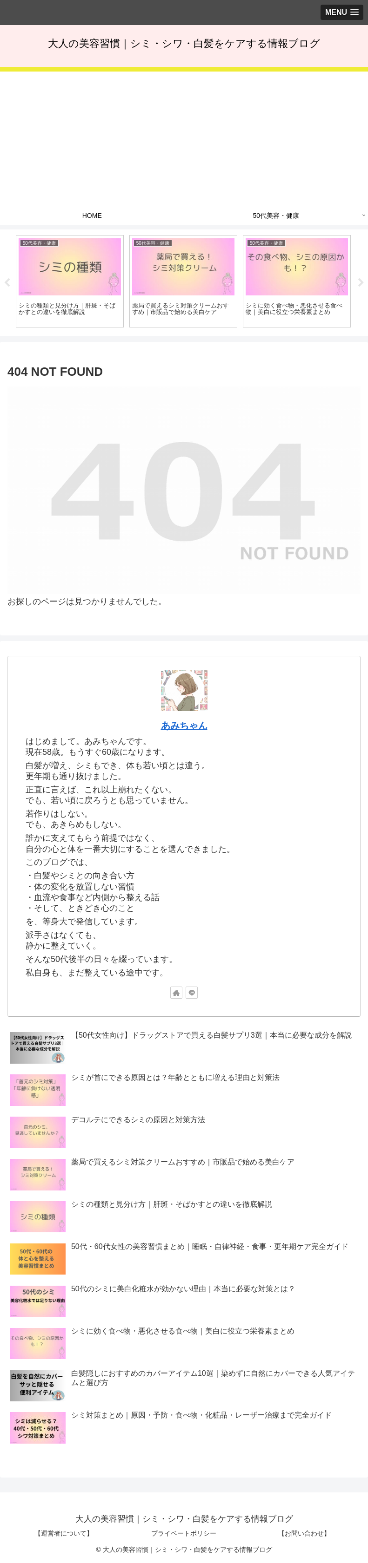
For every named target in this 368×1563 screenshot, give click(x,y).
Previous (7, 283)
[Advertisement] (184, 137)
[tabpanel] (70, 281)
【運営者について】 (63, 1533)
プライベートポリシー (183, 1533)
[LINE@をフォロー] (192, 993)
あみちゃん (184, 725)
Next (361, 283)
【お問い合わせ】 (304, 1533)
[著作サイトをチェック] (176, 993)
